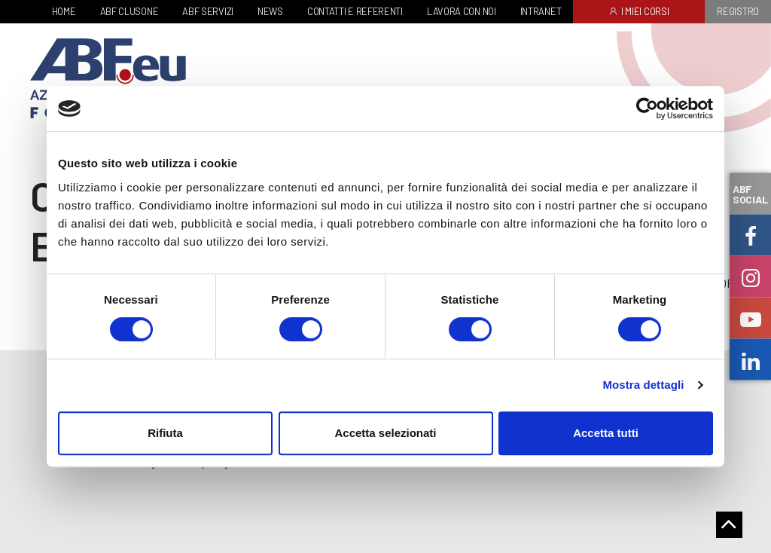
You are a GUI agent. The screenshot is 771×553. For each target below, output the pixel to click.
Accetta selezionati (385, 432)
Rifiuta (165, 432)
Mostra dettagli (643, 384)
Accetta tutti (605, 432)
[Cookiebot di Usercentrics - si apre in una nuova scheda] (647, 108)
